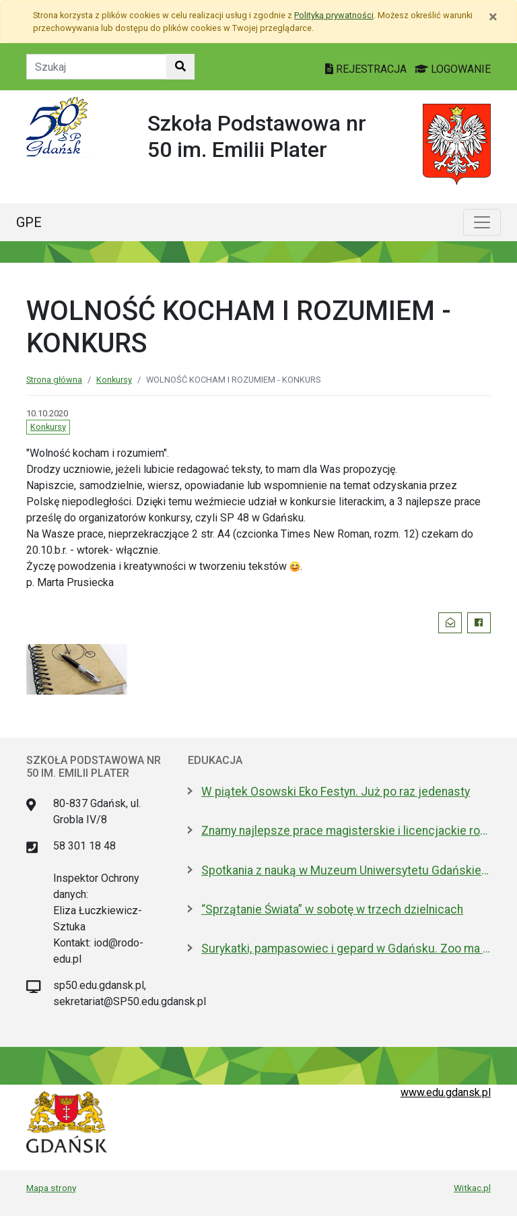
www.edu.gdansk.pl (446, 1092)
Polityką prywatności (334, 15)
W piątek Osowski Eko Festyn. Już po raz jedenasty (335, 791)
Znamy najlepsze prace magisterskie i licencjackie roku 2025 (346, 830)
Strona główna (54, 380)
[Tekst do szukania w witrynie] (96, 66)
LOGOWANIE (453, 69)
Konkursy (114, 380)
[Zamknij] (493, 17)
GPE (29, 222)
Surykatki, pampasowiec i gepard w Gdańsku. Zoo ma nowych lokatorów (346, 948)
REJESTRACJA (367, 69)
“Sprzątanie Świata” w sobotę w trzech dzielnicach (332, 909)
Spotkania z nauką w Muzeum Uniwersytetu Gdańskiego (346, 870)
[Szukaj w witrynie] (180, 66)
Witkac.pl (472, 1187)
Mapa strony (51, 1187)
